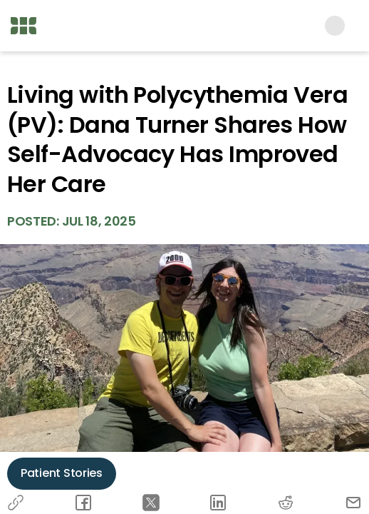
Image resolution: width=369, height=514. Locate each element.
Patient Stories (62, 473)
